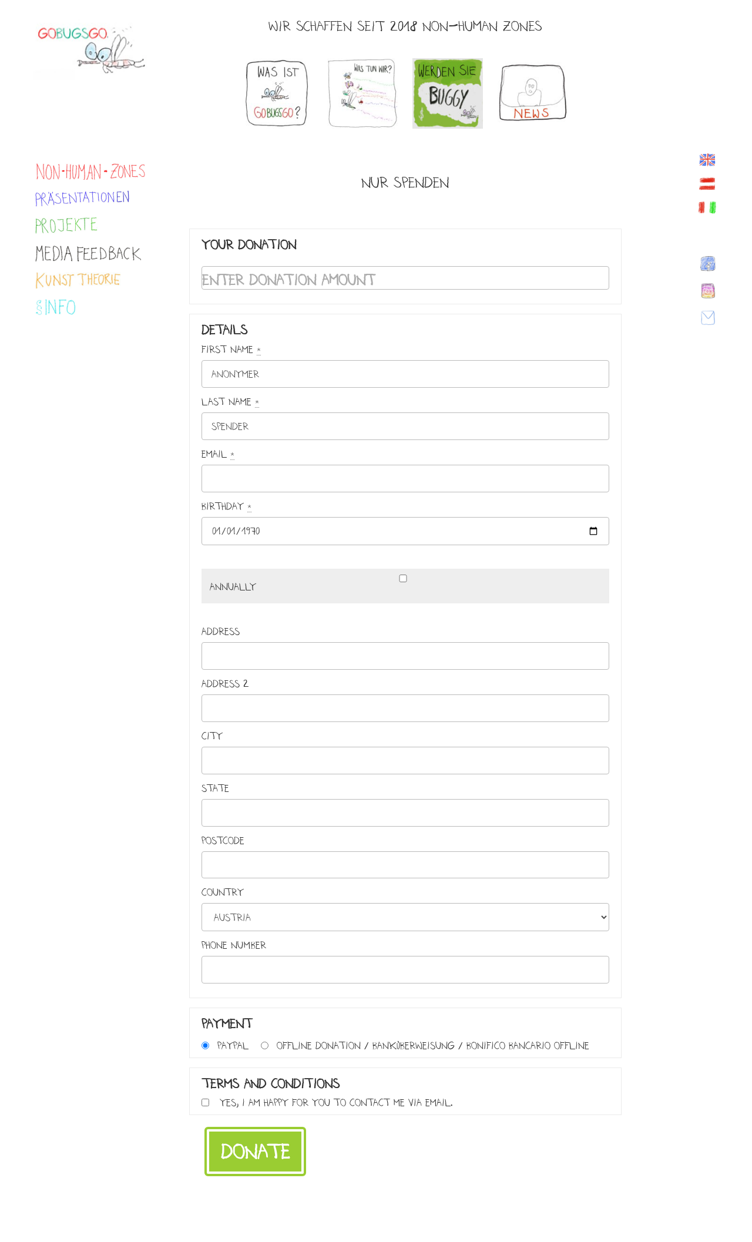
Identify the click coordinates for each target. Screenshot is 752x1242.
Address (221, 631)
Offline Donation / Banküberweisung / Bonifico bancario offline (433, 1045)
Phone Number (234, 945)
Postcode (223, 840)
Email (218, 454)
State (215, 788)
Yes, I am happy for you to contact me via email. (336, 1102)
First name (231, 349)
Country (223, 892)
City (212, 736)
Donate (255, 1151)
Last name (230, 402)
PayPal (233, 1045)
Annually (233, 587)
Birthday (226, 506)
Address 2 (225, 684)
